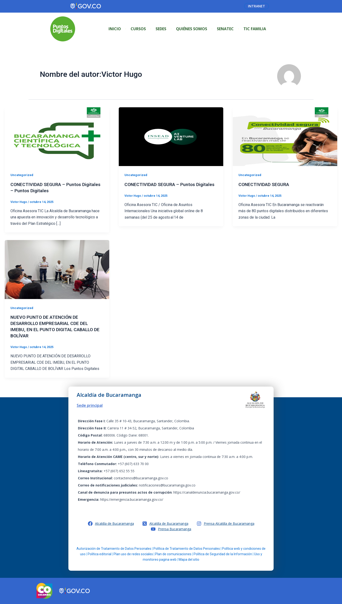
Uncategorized (22, 175)
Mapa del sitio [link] (189, 559)
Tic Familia (254, 28)
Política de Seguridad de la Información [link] (223, 554)
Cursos (138, 28)
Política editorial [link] (99, 554)
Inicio (115, 28)
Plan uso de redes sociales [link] (133, 554)
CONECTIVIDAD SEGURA (265, 184)
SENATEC (225, 28)
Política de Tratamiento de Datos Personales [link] (186, 548)
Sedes (161, 28)
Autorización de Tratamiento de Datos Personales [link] (113, 548)
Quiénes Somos (191, 28)
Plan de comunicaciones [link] (173, 554)
